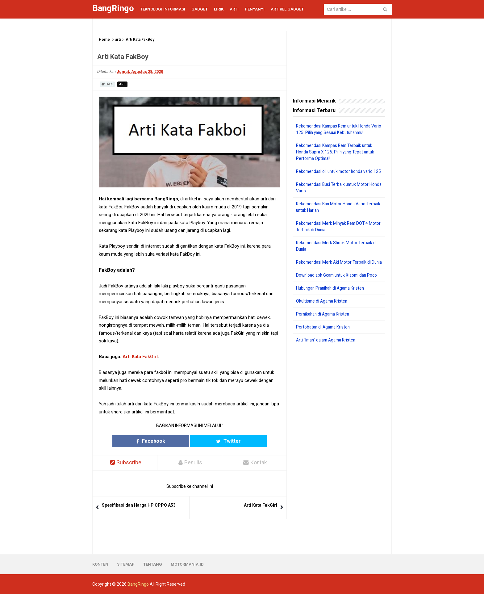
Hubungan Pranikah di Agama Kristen (332, 301)
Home (104, 39)
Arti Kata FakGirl (140, 356)
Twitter (213, 441)
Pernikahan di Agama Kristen (324, 326)
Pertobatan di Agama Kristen (324, 339)
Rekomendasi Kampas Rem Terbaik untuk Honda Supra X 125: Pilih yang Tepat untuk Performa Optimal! (337, 152)
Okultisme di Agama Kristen (323, 314)
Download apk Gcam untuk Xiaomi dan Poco (339, 288)
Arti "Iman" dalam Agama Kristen (328, 352)
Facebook (165, 441)
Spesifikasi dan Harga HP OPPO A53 (139, 505)
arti (118, 39)
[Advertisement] (339, 455)
